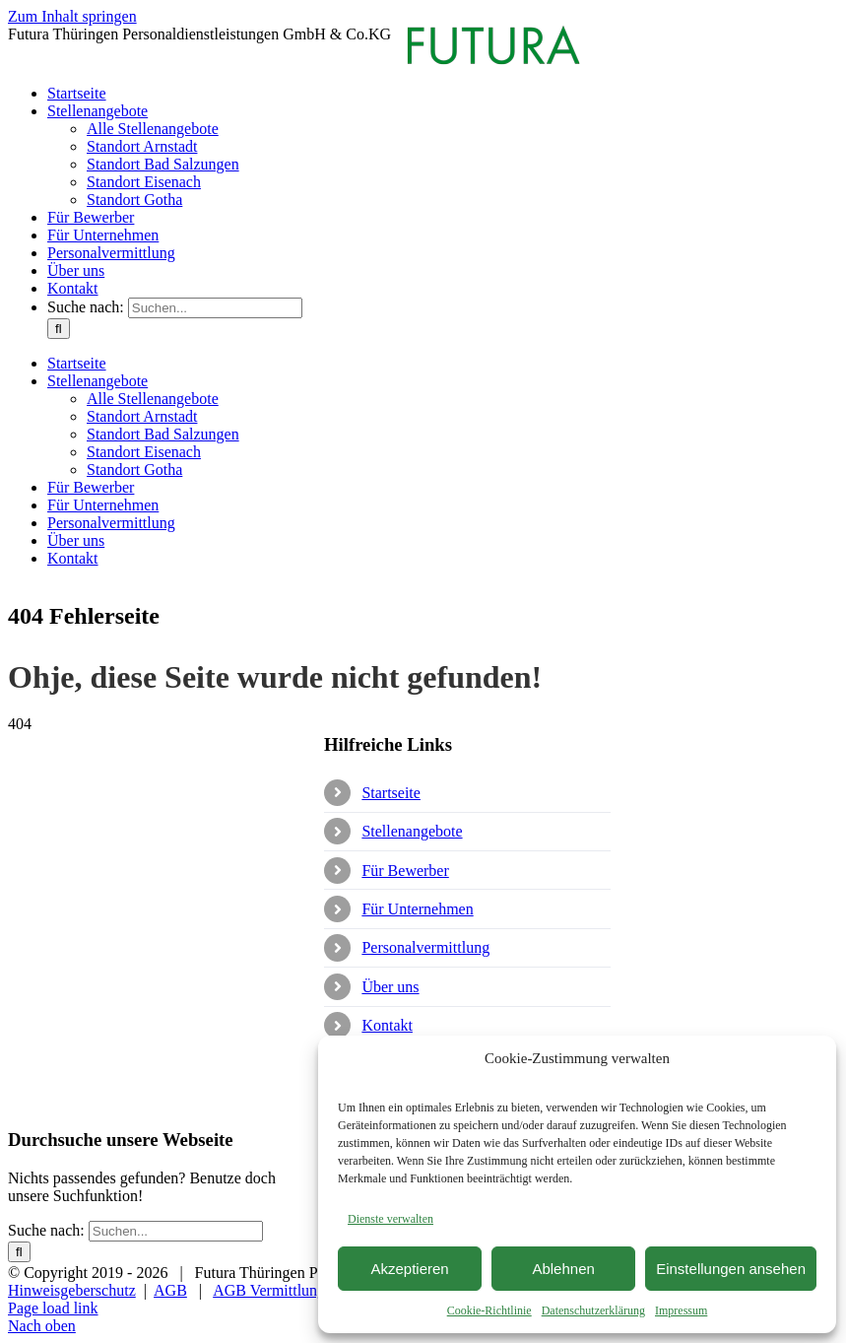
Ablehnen (563, 1268)
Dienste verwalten (390, 1219)
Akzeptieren (409, 1268)
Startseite (391, 792)
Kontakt (387, 1025)
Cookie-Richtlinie (489, 1310)
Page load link (53, 1308)
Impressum (681, 1310)
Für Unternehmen (417, 909)
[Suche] (58, 328)
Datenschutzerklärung (593, 1310)
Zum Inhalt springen (72, 16)
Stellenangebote (411, 831)
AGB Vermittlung (269, 1290)
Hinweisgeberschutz (72, 1290)
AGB (170, 1290)
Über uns (390, 986)
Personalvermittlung (425, 947)
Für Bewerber (404, 870)
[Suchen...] (215, 308)
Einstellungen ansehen (731, 1268)
